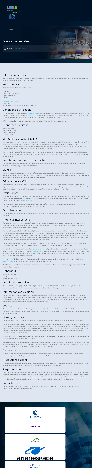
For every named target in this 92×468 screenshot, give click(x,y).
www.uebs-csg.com (34, 113)
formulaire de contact (26, 200)
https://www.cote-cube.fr (10, 101)
